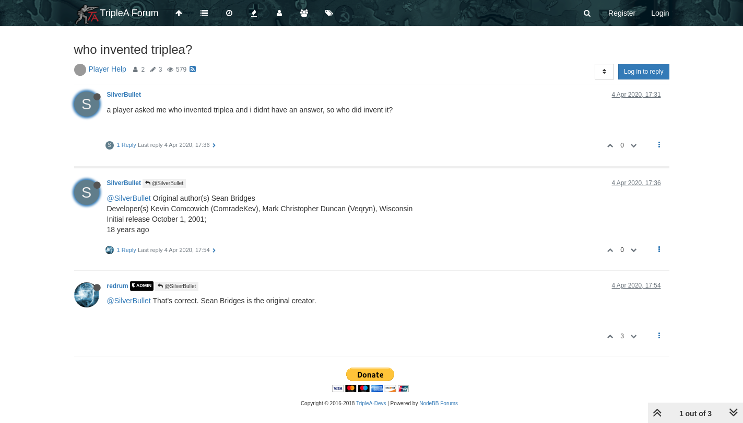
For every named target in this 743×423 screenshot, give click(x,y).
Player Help (107, 69)
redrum (117, 286)
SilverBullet (124, 94)
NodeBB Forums (438, 403)
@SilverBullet (164, 183)
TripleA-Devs (371, 403)
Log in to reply (643, 71)
